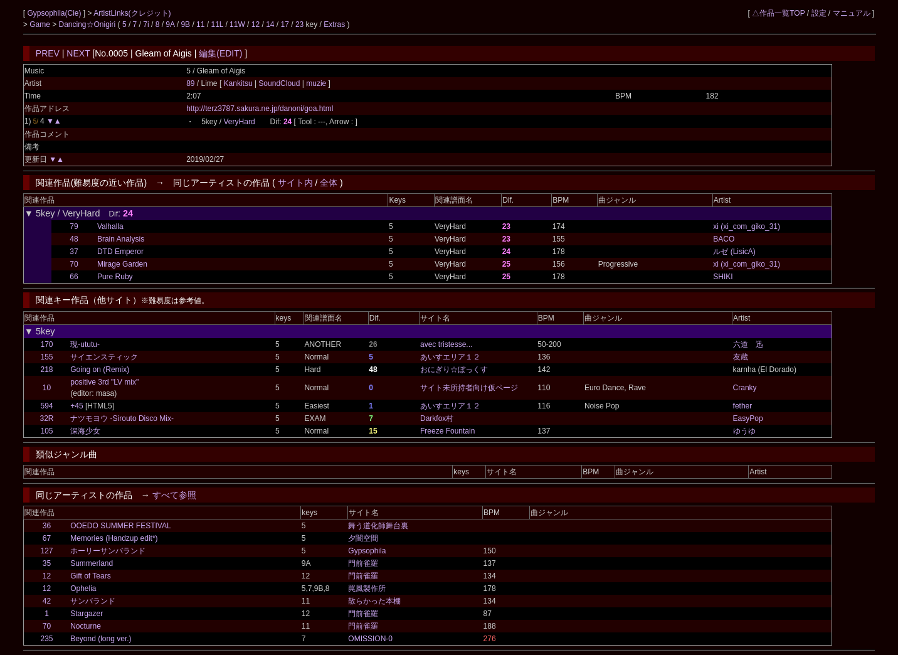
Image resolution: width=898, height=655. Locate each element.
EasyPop (748, 418)
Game (40, 24)
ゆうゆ (744, 431)
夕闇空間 (363, 538)
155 (47, 357)
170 (47, 344)
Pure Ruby (115, 276)
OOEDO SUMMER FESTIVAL (120, 525)
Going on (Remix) (99, 369)
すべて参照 (174, 495)
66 (74, 276)
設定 (819, 13)
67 (47, 538)
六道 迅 (748, 344)
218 (47, 369)
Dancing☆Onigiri (88, 24)
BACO (723, 239)
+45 (76, 406)
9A (170, 24)
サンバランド (92, 601)
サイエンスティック (104, 357)
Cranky (745, 387)
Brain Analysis (120, 239)
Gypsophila (367, 550)
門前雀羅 (363, 563)
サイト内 (295, 183)
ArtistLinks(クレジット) (132, 13)
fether (743, 406)
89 (190, 83)
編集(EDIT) (220, 53)
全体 (328, 183)
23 (299, 24)
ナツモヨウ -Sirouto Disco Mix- (122, 418)
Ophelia (83, 588)
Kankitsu (239, 83)
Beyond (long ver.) (100, 638)
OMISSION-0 (370, 638)
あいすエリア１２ (450, 357)
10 (47, 387)
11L (217, 24)
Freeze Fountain (447, 431)
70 (74, 264)
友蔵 (740, 357)
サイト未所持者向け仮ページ (469, 387)
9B (185, 24)
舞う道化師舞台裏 (378, 525)
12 (255, 24)
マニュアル (851, 13)
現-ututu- (85, 344)
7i (146, 24)
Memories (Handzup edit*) (113, 538)
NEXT (78, 53)
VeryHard (239, 121)
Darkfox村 (436, 418)
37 (74, 251)
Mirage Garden (122, 264)
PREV (48, 53)
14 (270, 24)
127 (46, 550)
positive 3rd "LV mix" (104, 382)
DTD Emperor (120, 251)
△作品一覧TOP (778, 13)
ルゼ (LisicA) (734, 251)
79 (74, 226)
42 (47, 601)
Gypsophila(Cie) (55, 13)
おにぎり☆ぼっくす (454, 369)
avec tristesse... (446, 344)
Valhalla (110, 226)
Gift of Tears (90, 576)
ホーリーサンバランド (107, 550)
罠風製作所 (367, 588)
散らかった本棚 (374, 601)
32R (47, 418)
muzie (316, 83)
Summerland (91, 563)
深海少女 (85, 431)
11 (200, 24)
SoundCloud (279, 83)
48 (74, 239)
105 (47, 431)
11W (237, 24)
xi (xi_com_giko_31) (746, 226)
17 (285, 24)
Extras (334, 24)
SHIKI (722, 276)
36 (47, 525)
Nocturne (85, 626)
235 (46, 638)
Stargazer (86, 613)
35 (47, 563)
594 (47, 406)
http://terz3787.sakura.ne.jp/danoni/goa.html (259, 108)
